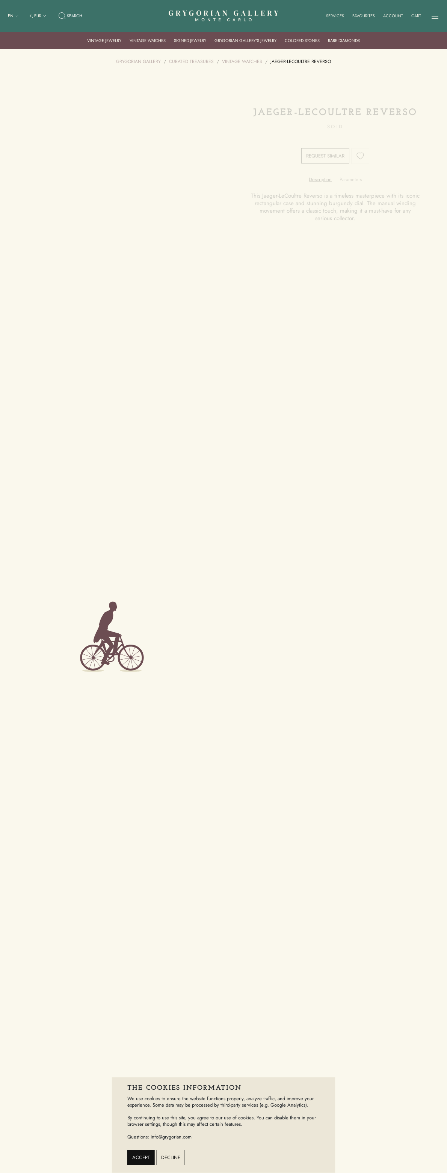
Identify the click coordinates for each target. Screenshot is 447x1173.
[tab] (320, 179)
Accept (141, 1157)
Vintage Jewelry (104, 41)
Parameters (351, 179)
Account (393, 16)
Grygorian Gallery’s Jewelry (245, 41)
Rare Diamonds (344, 41)
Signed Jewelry (190, 41)
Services (335, 16)
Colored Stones (302, 41)
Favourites (363, 16)
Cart (416, 16)
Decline (170, 1157)
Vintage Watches (148, 41)
